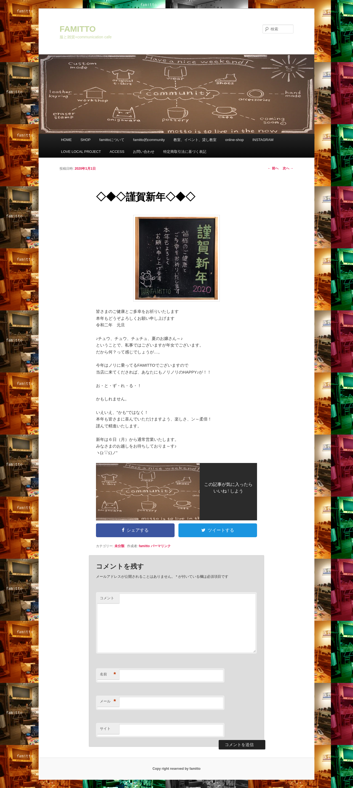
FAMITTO (78, 28)
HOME (66, 140)
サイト (105, 728)
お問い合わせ (143, 152)
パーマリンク (161, 546)
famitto (144, 546)
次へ (288, 168)
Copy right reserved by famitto (176, 769)
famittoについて (111, 140)
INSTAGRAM (262, 140)
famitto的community (149, 140)
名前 (108, 674)
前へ (273, 168)
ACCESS (116, 152)
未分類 (119, 546)
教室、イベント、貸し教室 (194, 140)
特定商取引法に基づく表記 (184, 152)
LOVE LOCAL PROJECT (81, 152)
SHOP (86, 140)
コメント (107, 598)
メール (108, 702)
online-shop (234, 140)
